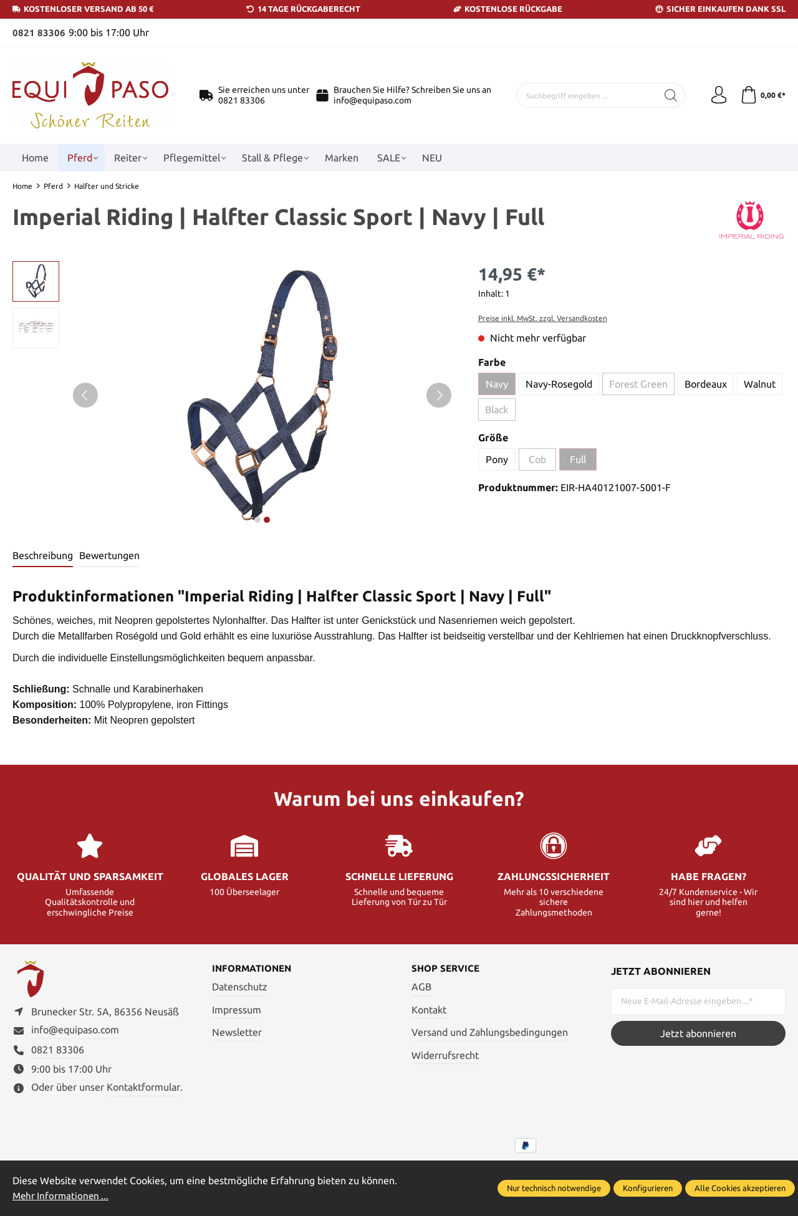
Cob (537, 458)
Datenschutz (239, 986)
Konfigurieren (648, 1188)
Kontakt (428, 1009)
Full (578, 458)
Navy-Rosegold (559, 383)
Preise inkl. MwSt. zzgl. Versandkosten (542, 318)
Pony (497, 458)
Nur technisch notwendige (554, 1188)
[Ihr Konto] (717, 95)
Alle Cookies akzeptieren (740, 1188)
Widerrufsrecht (445, 1054)
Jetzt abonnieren (698, 1032)
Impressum (236, 1009)
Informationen (254, 968)
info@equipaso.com (372, 100)
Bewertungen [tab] (109, 554)
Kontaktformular (143, 1089)
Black (496, 408)
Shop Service (447, 968)
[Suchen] (669, 94)
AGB (421, 986)
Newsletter (237, 1032)
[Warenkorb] (762, 95)
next (257, 519)
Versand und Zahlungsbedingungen (489, 1032)
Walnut (760, 383)
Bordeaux (706, 383)
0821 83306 (38, 32)
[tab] (42, 555)
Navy (497, 383)
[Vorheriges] (85, 394)
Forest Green (638, 383)
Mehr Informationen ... (62, 1196)
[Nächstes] (438, 394)
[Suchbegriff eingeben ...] (585, 94)
